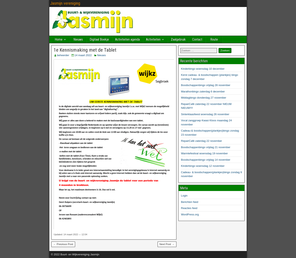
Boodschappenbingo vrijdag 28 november (205, 85)
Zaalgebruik (178, 39)
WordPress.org (190, 214)
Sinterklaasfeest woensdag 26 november (205, 114)
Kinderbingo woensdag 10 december (203, 68)
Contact (197, 39)
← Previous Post (63, 244)
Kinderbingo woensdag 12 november (203, 165)
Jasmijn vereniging (65, 3)
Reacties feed (189, 208)
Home (58, 39)
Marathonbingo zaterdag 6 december (203, 91)
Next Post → (167, 244)
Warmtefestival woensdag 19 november (204, 153)
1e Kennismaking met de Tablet (85, 50)
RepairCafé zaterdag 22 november (201, 140)
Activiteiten (153, 39)
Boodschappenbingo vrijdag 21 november (205, 147)
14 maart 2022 (83, 55)
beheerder (63, 55)
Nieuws (78, 39)
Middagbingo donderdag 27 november (203, 97)
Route (214, 39)
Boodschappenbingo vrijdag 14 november (205, 159)
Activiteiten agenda (127, 39)
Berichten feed (189, 201)
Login (184, 195)
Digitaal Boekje (99, 39)
